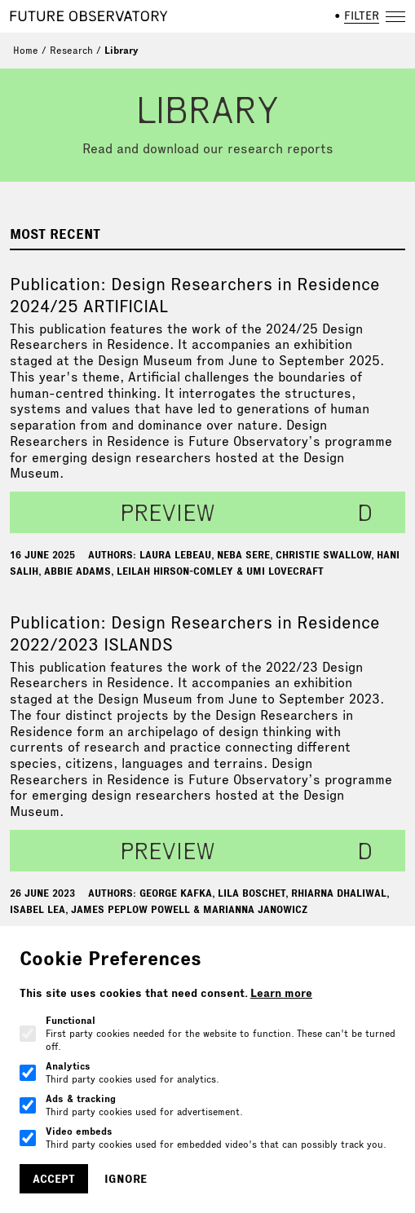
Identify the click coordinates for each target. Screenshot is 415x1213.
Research (71, 50)
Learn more (281, 992)
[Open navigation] (395, 16)
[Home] (89, 16)
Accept (54, 1178)
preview (167, 512)
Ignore (125, 1178)
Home (25, 50)
